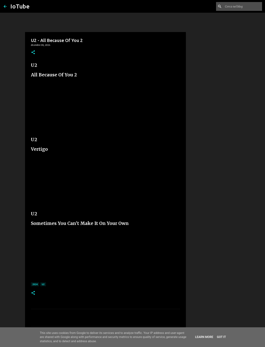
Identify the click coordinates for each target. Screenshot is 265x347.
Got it (221, 337)
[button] (33, 52)
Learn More (204, 337)
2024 (35, 284)
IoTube (20, 6)
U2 (43, 284)
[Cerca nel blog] (242, 6)
